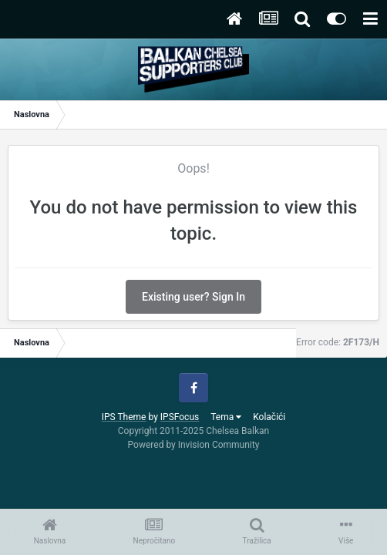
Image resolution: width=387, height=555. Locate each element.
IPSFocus (179, 417)
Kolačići (269, 417)
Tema (225, 417)
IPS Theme (124, 417)
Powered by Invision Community (194, 444)
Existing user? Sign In (193, 297)
